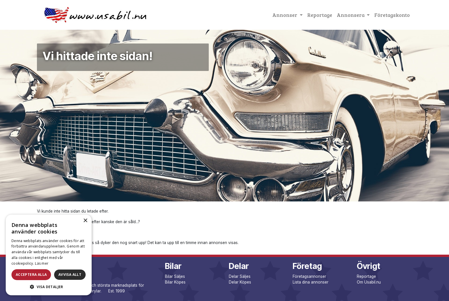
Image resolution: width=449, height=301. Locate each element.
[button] (48, 287)
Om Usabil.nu (369, 282)
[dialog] (49, 255)
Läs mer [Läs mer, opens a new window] (41, 263)
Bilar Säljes (175, 276)
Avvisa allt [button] (69, 274)
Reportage (319, 14)
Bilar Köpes (175, 282)
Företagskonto (392, 14)
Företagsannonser (309, 276)
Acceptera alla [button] (31, 274)
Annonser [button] (285, 14)
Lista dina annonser (310, 282)
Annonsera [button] (351, 14)
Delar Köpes (240, 282)
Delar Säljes (240, 276)
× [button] (85, 221)
